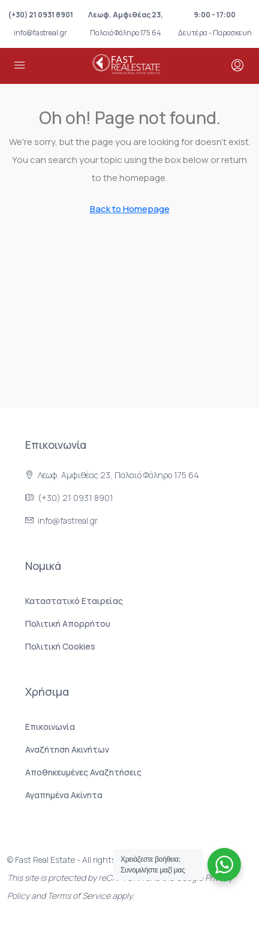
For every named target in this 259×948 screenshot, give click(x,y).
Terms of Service (78, 895)
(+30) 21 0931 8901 (40, 15)
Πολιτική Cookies (60, 646)
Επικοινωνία (50, 726)
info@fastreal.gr (40, 33)
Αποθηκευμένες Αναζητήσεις (83, 772)
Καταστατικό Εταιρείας (74, 600)
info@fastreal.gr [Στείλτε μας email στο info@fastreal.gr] (68, 520)
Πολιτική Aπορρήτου (67, 623)
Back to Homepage (130, 209)
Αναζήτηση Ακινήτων (67, 749)
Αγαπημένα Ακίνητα (64, 795)
